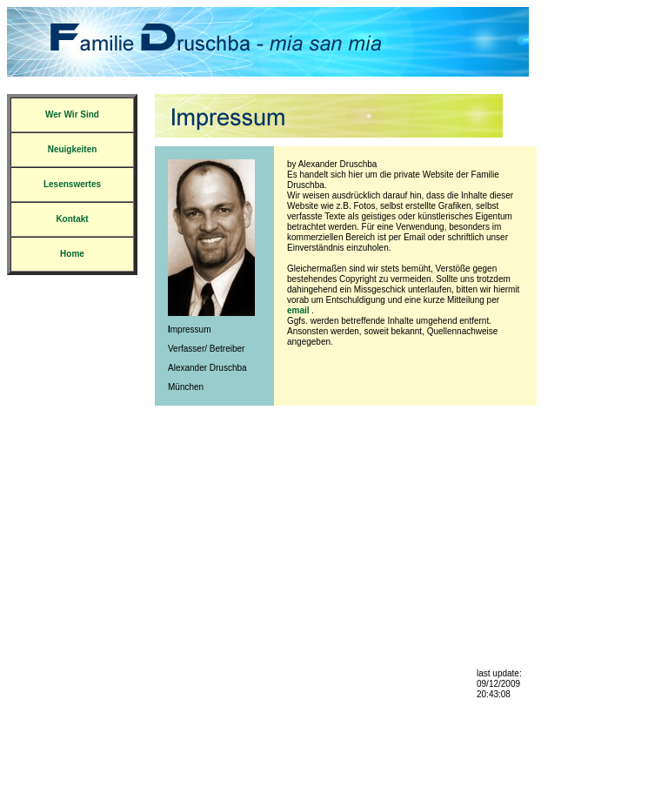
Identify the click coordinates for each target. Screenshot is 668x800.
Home (72, 254)
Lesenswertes (72, 184)
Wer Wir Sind (72, 114)
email (298, 310)
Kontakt (72, 219)
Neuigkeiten (72, 149)
